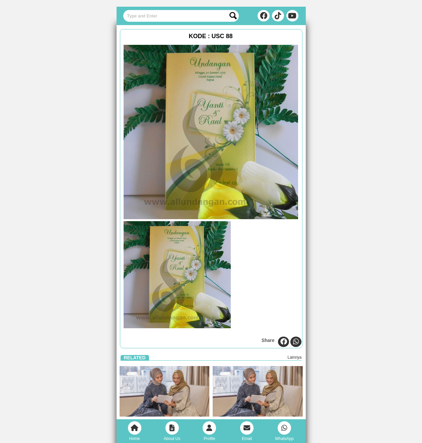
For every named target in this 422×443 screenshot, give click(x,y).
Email (247, 431)
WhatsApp (284, 431)
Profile (209, 431)
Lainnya (294, 357)
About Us (172, 431)
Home (134, 431)
